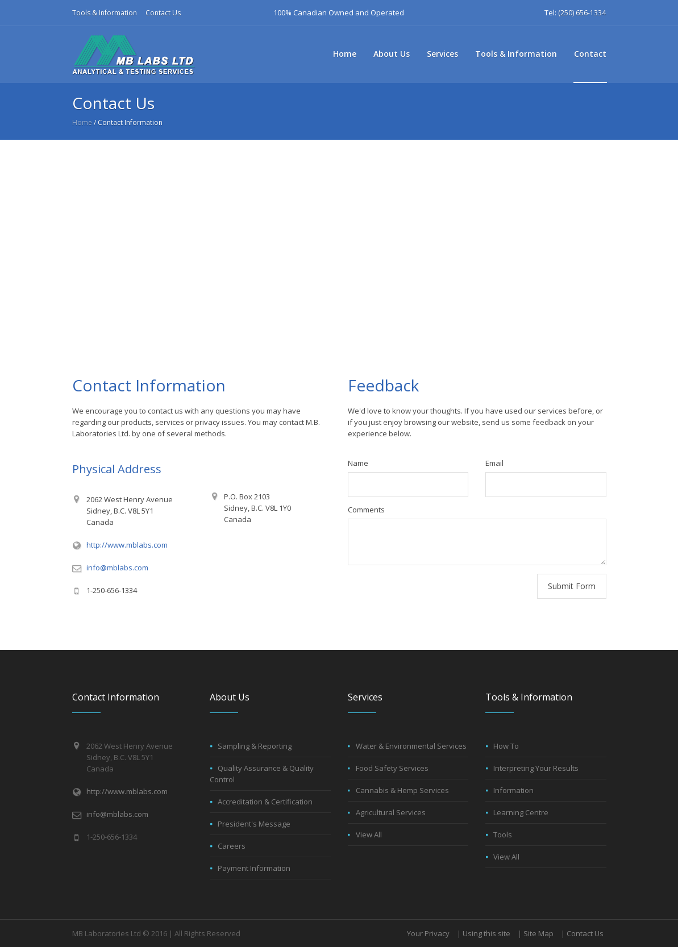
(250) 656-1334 (582, 13)
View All (369, 834)
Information (513, 790)
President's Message (254, 824)
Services (442, 53)
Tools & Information (104, 13)
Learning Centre (520, 812)
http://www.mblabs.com (127, 545)
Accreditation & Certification (265, 801)
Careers (232, 846)
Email (494, 463)
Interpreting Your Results (536, 768)
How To (506, 746)
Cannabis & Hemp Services (402, 790)
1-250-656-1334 (111, 590)
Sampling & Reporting (255, 746)
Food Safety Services (392, 768)
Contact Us (163, 13)
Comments (366, 509)
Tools (502, 834)
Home (344, 53)
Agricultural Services (391, 812)
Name (358, 463)
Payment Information (254, 868)
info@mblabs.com (117, 567)
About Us (391, 53)
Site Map (538, 933)
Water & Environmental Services (411, 746)
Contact (590, 53)
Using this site (486, 933)
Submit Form (572, 586)
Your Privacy (428, 933)
